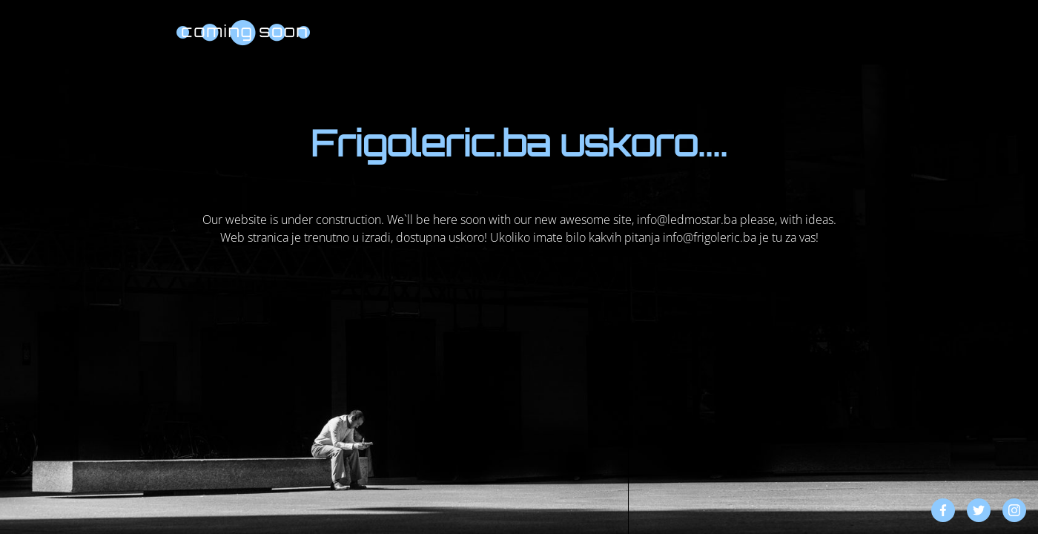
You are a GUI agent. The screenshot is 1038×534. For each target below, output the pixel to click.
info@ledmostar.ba (687, 219)
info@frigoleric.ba (709, 237)
